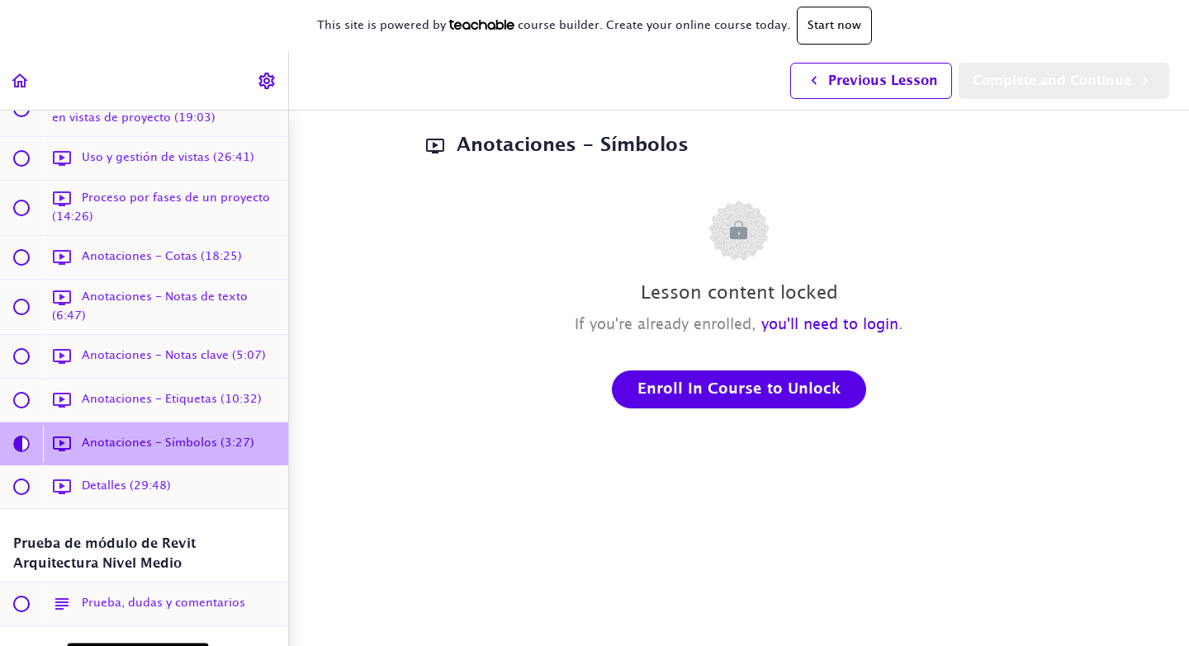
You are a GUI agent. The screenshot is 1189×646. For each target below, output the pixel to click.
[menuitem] (267, 80)
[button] (20, 80)
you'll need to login (829, 325)
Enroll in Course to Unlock (739, 389)
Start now (834, 25)
